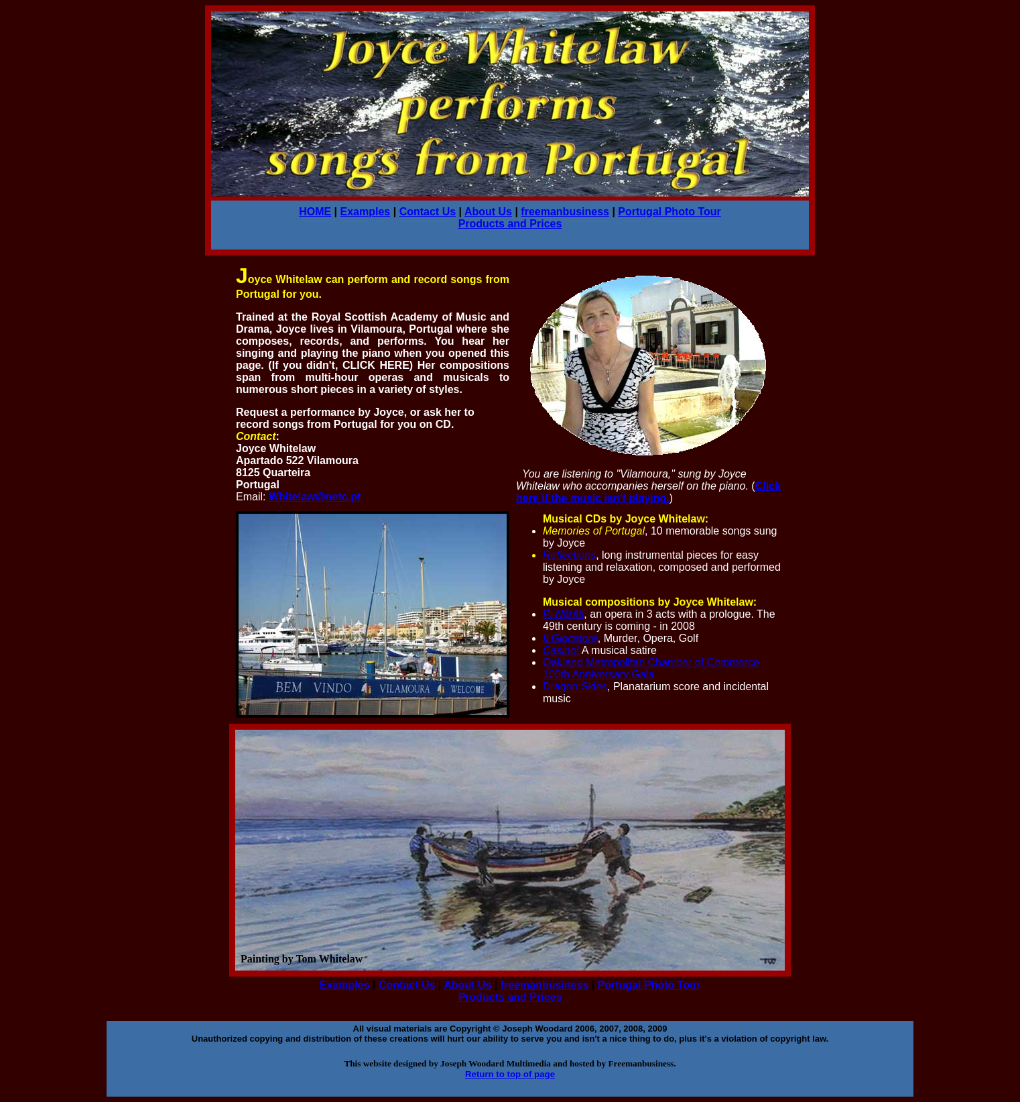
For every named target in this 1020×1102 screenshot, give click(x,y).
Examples (365, 211)
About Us (488, 211)
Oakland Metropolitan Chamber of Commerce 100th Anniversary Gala (651, 668)
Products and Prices (510, 223)
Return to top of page (510, 1074)
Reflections (569, 555)
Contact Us (427, 211)
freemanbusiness (565, 211)
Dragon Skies (575, 686)
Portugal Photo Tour (669, 211)
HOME (315, 211)
